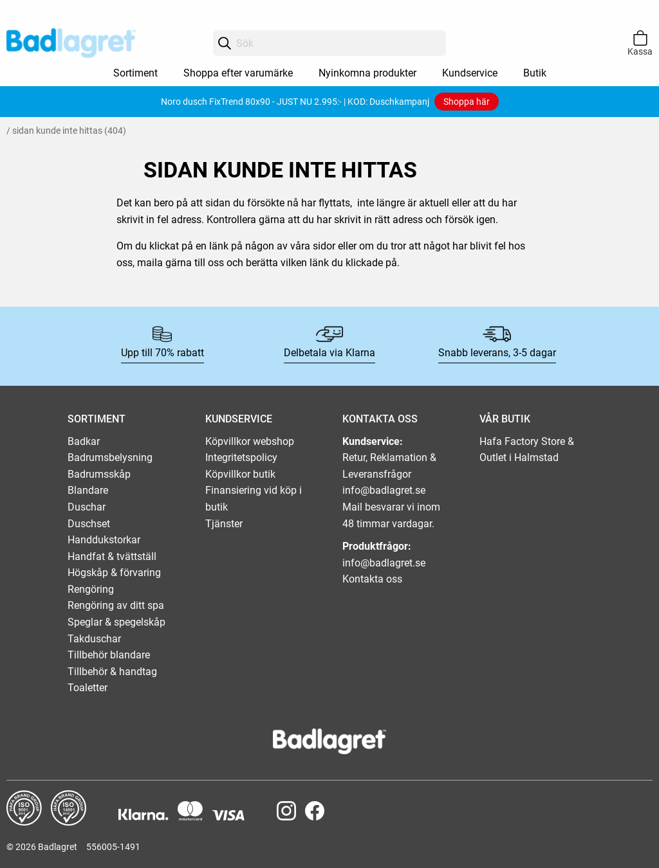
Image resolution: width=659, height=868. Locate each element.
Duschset (89, 524)
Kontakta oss (372, 579)
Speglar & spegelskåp (116, 622)
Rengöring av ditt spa (116, 605)
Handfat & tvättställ (112, 556)
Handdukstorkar (104, 540)
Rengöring (91, 589)
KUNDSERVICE (238, 419)
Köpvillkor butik (240, 474)
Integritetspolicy (241, 457)
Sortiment (135, 73)
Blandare (88, 490)
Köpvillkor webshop (249, 441)
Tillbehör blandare (109, 655)
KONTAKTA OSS (380, 419)
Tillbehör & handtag (112, 671)
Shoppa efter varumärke (238, 73)
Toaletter (87, 688)
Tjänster (224, 524)
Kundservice (469, 73)
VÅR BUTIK (504, 419)
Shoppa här (466, 101)
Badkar (84, 441)
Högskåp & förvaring (114, 572)
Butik (534, 73)
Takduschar (94, 639)
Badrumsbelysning (110, 457)
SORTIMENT (96, 419)
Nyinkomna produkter (367, 73)
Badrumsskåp (99, 474)
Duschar (87, 507)
